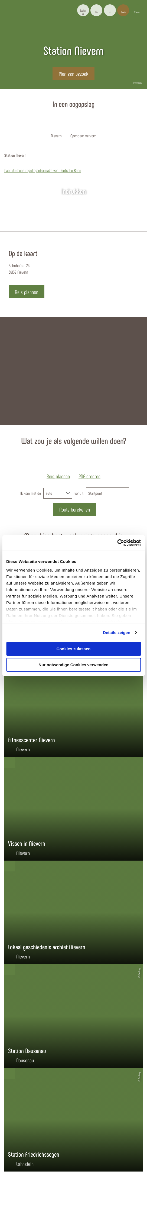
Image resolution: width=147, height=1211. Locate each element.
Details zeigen (116, 632)
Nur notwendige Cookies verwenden (73, 664)
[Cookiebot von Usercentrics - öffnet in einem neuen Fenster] (117, 542)
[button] (96, 10)
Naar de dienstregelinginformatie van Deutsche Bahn (42, 170)
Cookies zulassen (74, 648)
